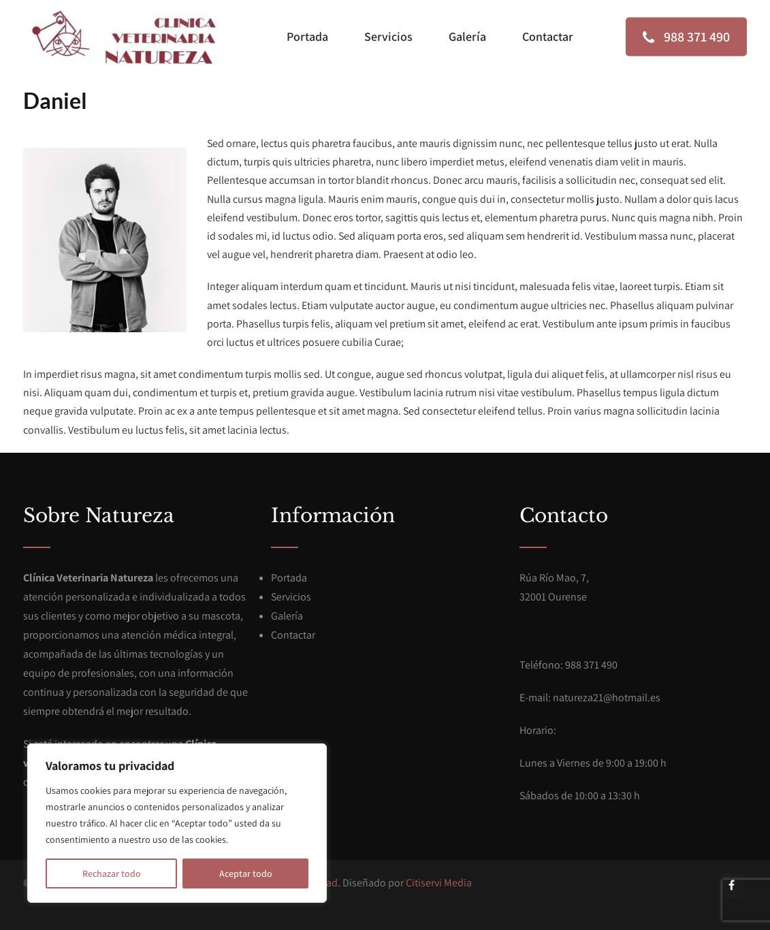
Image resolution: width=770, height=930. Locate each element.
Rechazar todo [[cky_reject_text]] (111, 873)
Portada (307, 36)
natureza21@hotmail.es (606, 697)
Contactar (547, 36)
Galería (467, 36)
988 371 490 (686, 37)
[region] (177, 823)
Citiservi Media (439, 883)
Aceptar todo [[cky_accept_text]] (245, 873)
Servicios (388, 36)
